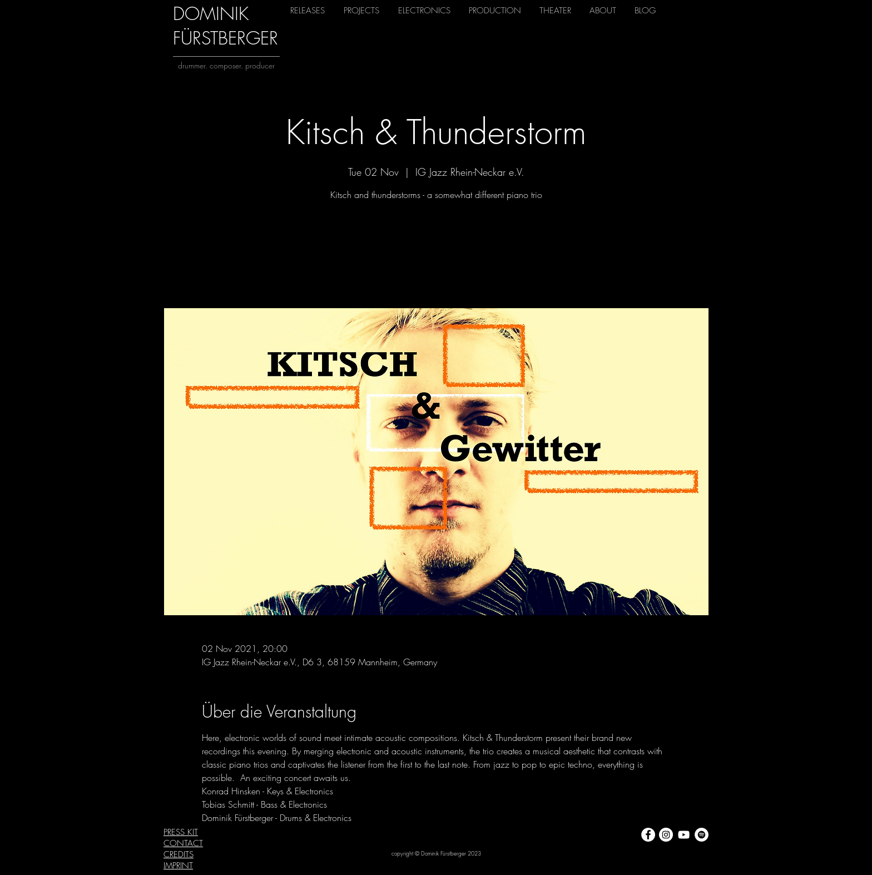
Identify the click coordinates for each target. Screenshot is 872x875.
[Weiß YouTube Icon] (684, 835)
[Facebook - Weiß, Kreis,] (648, 835)
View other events (436, 256)
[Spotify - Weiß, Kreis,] (701, 835)
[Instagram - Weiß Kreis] (666, 835)
